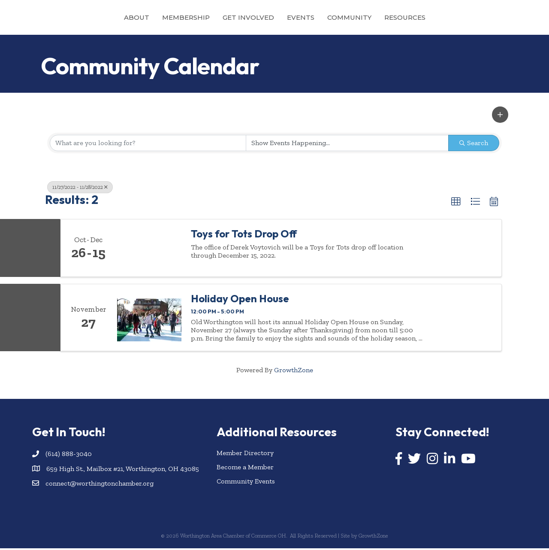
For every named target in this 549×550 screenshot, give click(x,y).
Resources (443, 17)
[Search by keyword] (148, 144)
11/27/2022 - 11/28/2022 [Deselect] (80, 188)
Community (388, 17)
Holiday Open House (240, 300)
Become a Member (245, 468)
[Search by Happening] (347, 144)
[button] (500, 116)
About (98, 17)
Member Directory (245, 454)
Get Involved (209, 17)
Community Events (246, 483)
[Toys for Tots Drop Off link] (149, 249)
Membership (147, 17)
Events (339, 17)
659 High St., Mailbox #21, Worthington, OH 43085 (122, 470)
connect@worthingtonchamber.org (99, 484)
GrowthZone (293, 371)
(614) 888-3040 (68, 455)
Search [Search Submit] (473, 144)
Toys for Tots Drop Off (244, 234)
